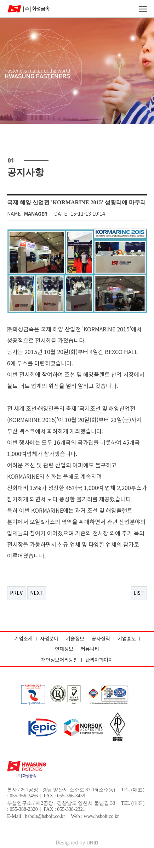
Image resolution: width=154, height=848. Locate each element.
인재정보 (64, 648)
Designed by (77, 842)
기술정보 (75, 638)
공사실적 (101, 638)
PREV (16, 592)
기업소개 (23, 638)
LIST (138, 592)
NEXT (36, 592)
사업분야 (49, 638)
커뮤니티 (90, 648)
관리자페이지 (99, 659)
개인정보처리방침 (59, 659)
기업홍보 (127, 638)
